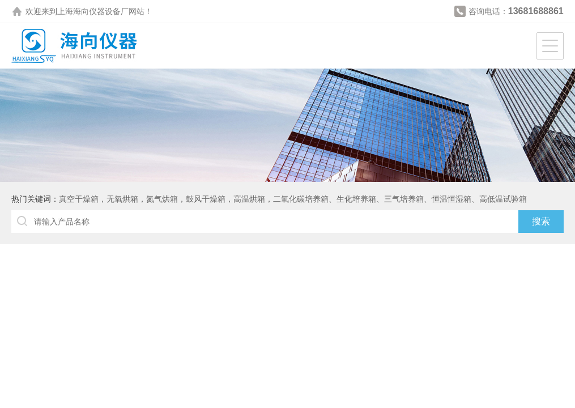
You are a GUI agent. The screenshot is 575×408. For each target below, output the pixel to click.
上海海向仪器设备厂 (93, 11)
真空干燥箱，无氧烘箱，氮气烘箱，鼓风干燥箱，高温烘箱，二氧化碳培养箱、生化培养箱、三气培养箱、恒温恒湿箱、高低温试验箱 (293, 198)
